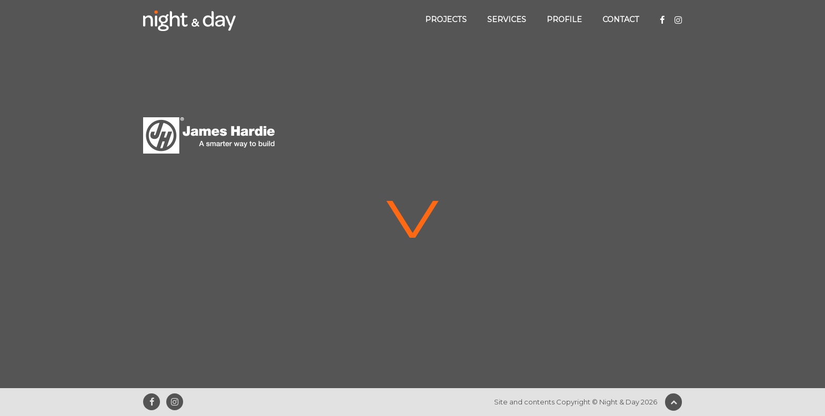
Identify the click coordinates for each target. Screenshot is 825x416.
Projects (446, 19)
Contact (620, 19)
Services (506, 19)
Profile (564, 19)
